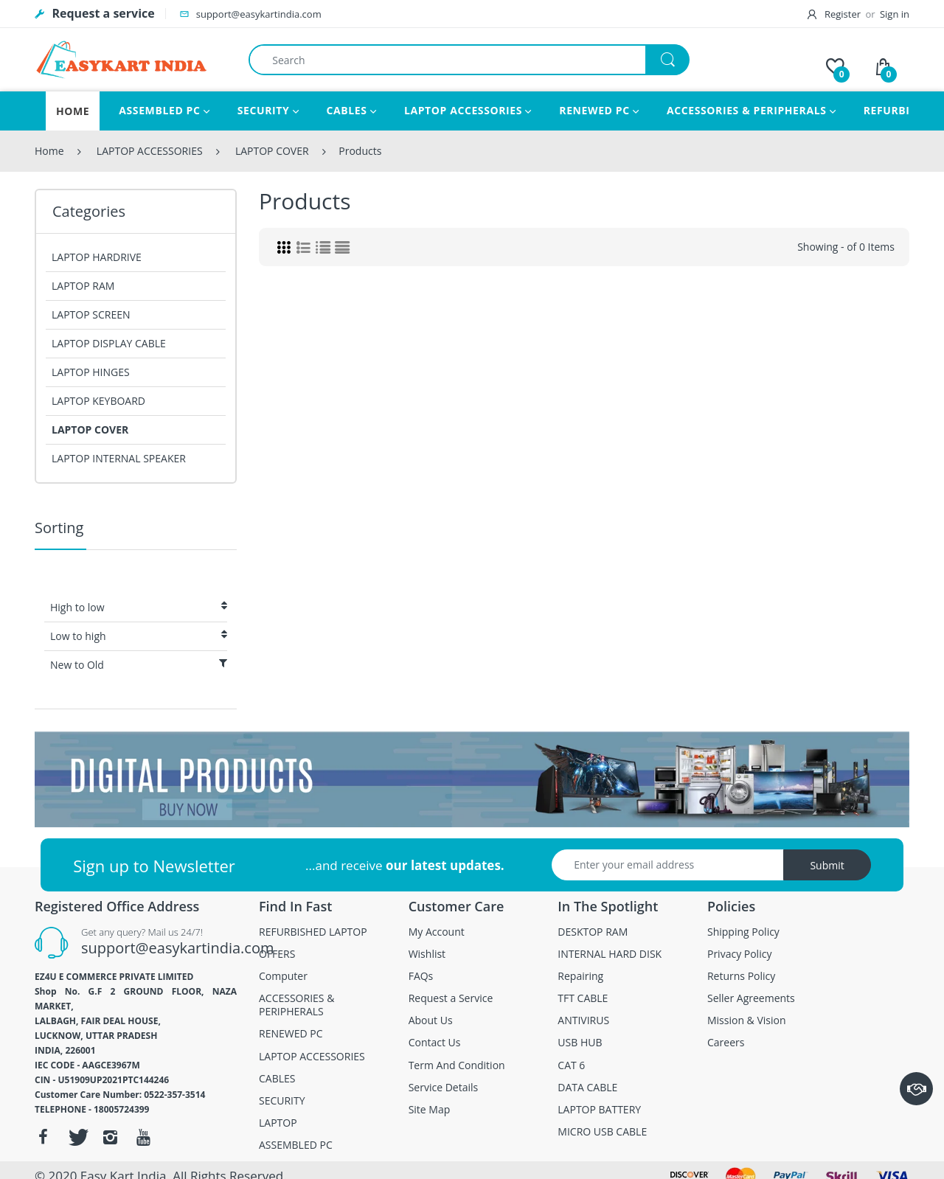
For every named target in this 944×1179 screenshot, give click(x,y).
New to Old (138, 665)
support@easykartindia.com (177, 948)
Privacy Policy (739, 954)
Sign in (894, 14)
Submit (827, 865)
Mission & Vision (746, 1020)
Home (49, 151)
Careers (725, 1042)
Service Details (444, 1087)
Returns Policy (741, 976)
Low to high (138, 636)
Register (836, 14)
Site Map (430, 1109)
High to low (138, 607)
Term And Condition (457, 1065)
